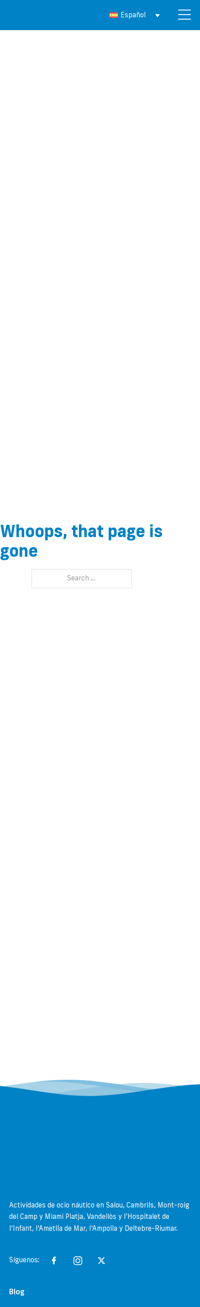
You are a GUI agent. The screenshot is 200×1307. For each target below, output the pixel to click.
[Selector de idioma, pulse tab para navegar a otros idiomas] (134, 15)
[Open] (184, 15)
